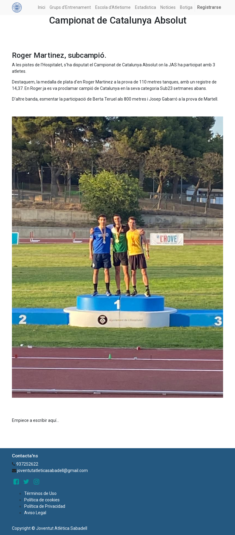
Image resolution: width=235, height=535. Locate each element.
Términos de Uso (40, 493)
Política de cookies (42, 499)
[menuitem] (41, 7)
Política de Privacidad (44, 506)
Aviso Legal (35, 512)
